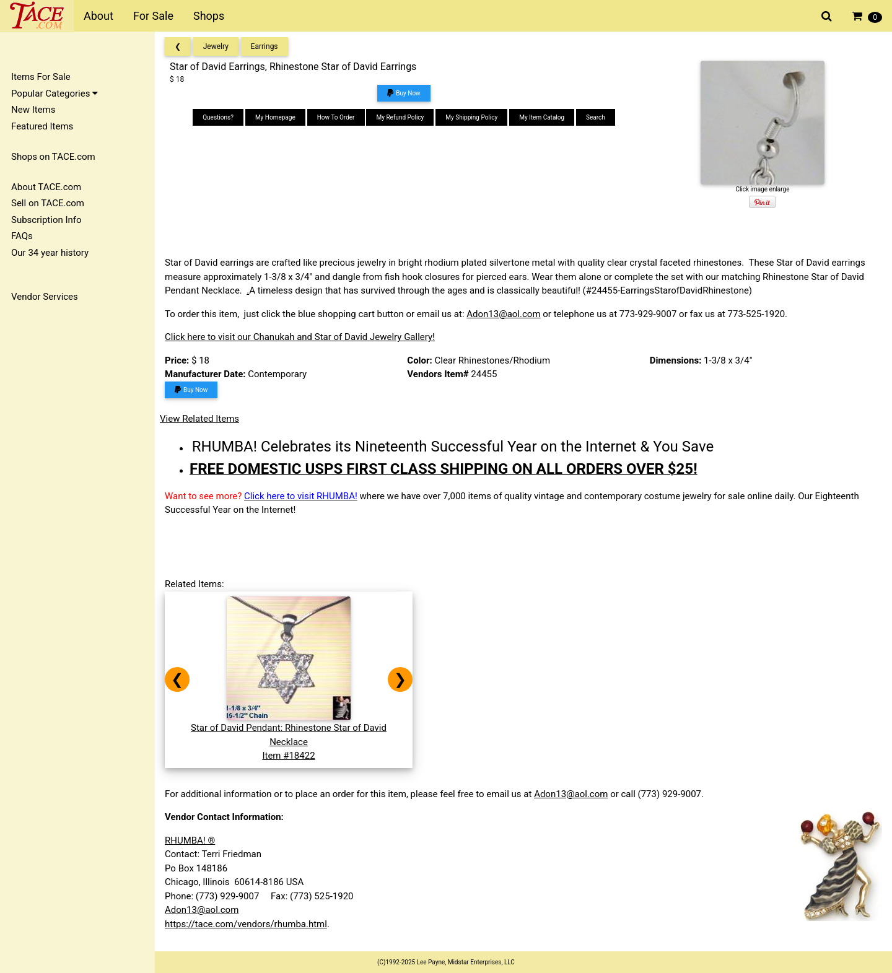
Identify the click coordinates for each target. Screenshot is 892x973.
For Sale (153, 15)
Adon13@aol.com (503, 314)
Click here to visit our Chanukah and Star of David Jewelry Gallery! (300, 337)
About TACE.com (46, 187)
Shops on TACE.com (53, 156)
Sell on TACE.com (47, 203)
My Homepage (275, 117)
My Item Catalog (541, 117)
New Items (33, 109)
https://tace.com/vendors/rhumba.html (246, 924)
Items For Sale (41, 76)
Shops (208, 15)
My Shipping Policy (471, 117)
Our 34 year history (50, 252)
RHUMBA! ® (190, 840)
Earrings (264, 46)
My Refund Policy (400, 117)
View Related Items (199, 418)
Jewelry (216, 46)
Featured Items (42, 126)
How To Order (336, 117)
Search (595, 117)
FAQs (22, 236)
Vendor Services (44, 296)
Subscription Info (46, 219)
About (98, 15)
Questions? (218, 117)
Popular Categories (54, 93)
